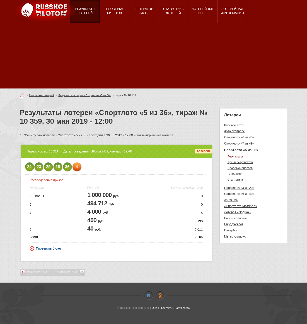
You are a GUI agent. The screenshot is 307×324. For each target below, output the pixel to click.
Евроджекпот (233, 224)
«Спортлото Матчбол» (240, 206)
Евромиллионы (235, 218)
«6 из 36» (231, 200)
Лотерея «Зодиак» (237, 212)
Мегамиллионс (235, 236)
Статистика (235, 179)
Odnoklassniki (160, 295)
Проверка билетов (240, 168)
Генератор (234, 173)
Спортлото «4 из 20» (239, 188)
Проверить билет (45, 248)
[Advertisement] (154, 56)
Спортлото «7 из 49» (239, 143)
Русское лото (234, 125)
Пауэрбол (231, 230)
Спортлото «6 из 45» (239, 137)
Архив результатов (240, 162)
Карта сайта (182, 307)
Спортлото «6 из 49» (239, 194)
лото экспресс (234, 131)
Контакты (167, 307)
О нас (155, 307)
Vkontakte (148, 295)
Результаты (235, 156)
